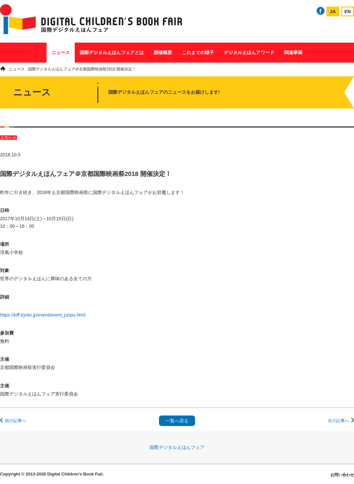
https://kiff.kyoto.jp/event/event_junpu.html (42, 315)
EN (347, 11)
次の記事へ (338, 420)
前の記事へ (15, 420)
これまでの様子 (198, 52)
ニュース (60, 52)
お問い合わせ (342, 475)
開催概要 (163, 52)
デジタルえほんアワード (249, 52)
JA (333, 11)
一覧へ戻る (177, 420)
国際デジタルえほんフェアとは (112, 52)
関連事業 (293, 52)
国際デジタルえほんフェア (177, 447)
